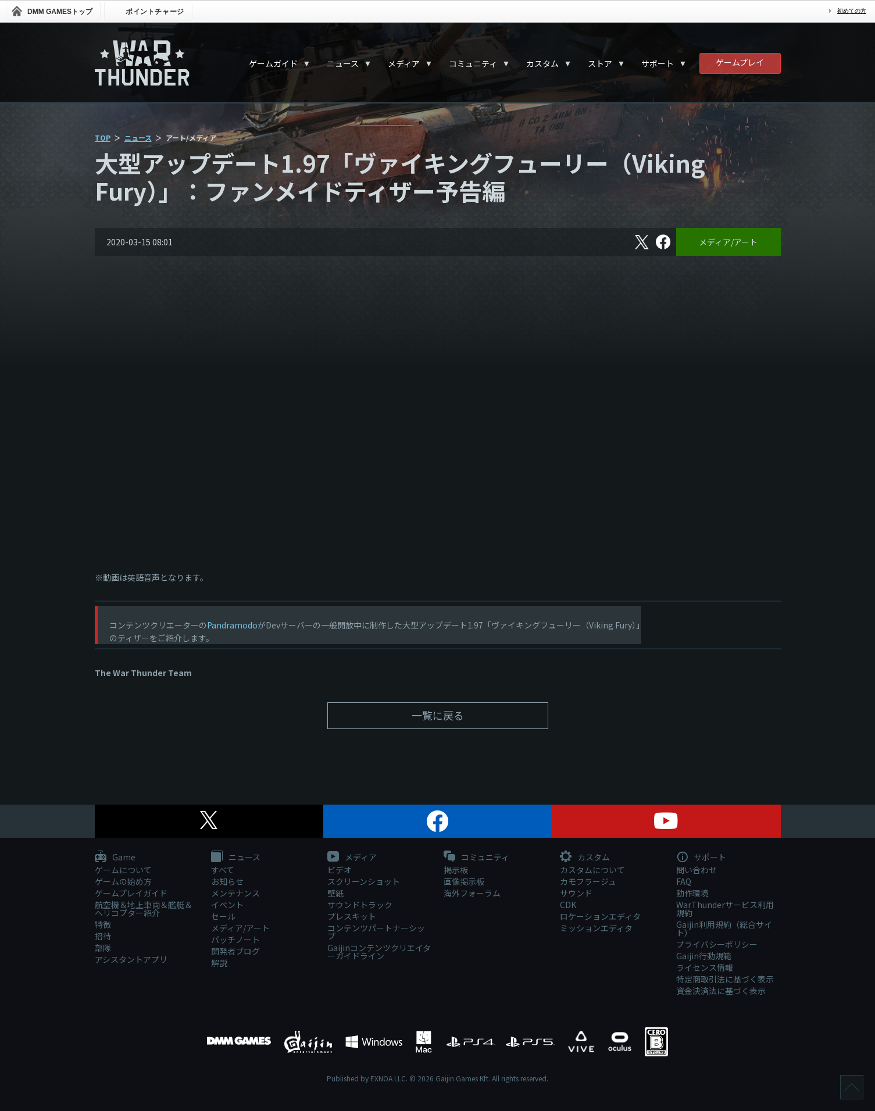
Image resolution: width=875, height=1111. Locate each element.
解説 (219, 963)
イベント (227, 905)
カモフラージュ (588, 881)
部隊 (103, 948)
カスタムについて (592, 870)
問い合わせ (696, 870)
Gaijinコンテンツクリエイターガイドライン (379, 952)
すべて (222, 870)
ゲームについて (123, 870)
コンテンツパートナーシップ (376, 932)
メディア (404, 63)
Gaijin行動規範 (703, 956)
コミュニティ (473, 63)
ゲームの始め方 (123, 881)
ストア (600, 63)
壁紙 (335, 893)
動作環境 (692, 893)
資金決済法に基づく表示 (721, 991)
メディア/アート (728, 242)
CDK (568, 905)
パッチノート (235, 939)
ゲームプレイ (740, 62)
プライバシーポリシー (717, 944)
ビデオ (339, 870)
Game (115, 857)
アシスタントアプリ (131, 959)
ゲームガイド (273, 63)
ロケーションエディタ (600, 916)
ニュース (343, 63)
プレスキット (351, 916)
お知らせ (227, 881)
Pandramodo (232, 625)
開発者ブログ (235, 951)
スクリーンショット (363, 881)
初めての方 (851, 11)
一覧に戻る (438, 715)
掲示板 (456, 870)
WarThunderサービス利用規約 (725, 909)
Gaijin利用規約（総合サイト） (724, 928)
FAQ (683, 881)
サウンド (576, 893)
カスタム (542, 63)
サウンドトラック (359, 905)
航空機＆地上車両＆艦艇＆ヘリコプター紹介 (143, 909)
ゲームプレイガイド (131, 893)
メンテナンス (235, 893)
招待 (103, 936)
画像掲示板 (464, 881)
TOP (102, 137)
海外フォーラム (472, 893)
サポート (657, 63)
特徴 (103, 924)
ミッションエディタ (596, 928)
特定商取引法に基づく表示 (725, 979)
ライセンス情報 (704, 967)
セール (223, 916)
